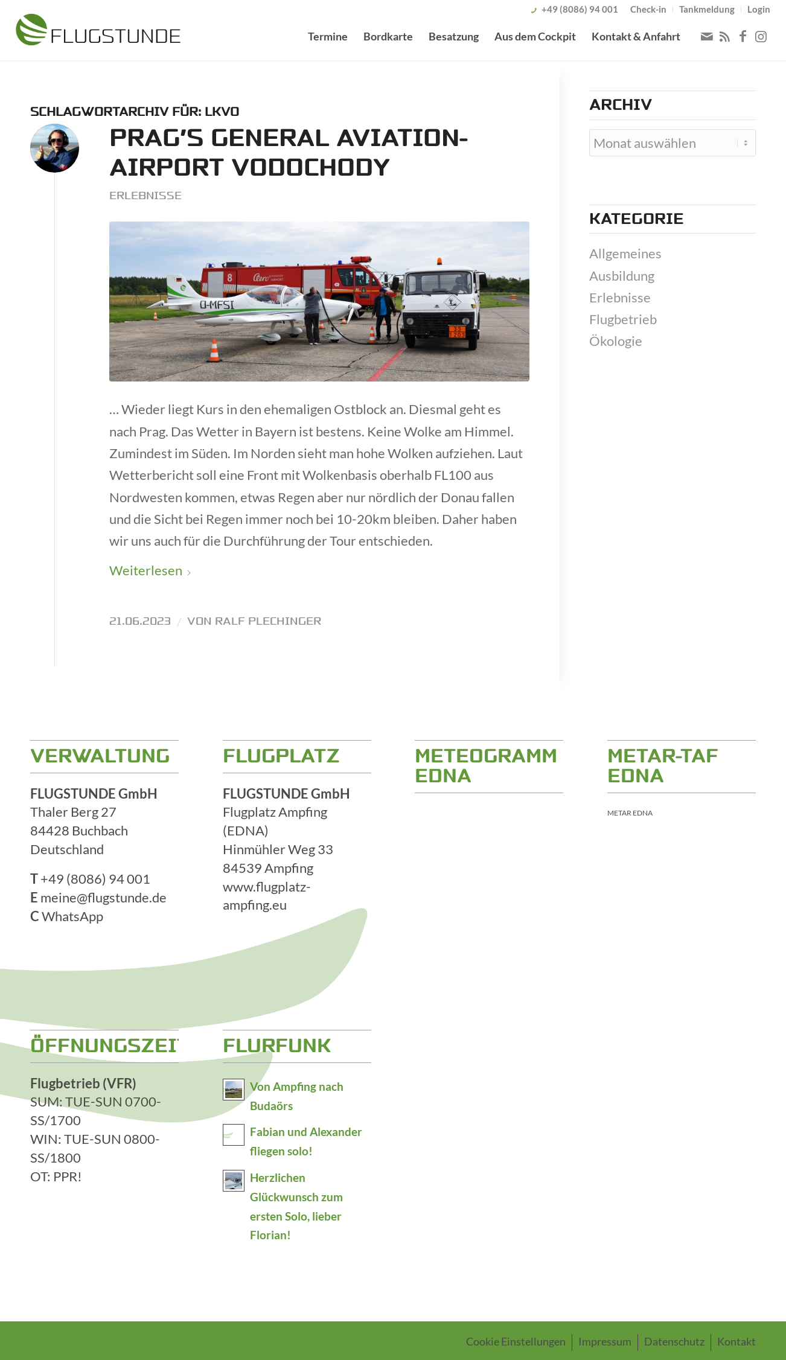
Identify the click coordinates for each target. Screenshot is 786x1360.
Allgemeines (625, 253)
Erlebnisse (145, 195)
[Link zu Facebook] (743, 36)
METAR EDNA (630, 812)
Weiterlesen (150, 570)
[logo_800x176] (98, 32)
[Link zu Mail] (707, 36)
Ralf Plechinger (268, 621)
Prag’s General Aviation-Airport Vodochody (288, 153)
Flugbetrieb (623, 319)
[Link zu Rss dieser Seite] (725, 36)
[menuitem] (648, 9)
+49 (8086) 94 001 (580, 9)
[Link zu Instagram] (761, 36)
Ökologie (615, 341)
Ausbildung (621, 275)
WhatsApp (72, 916)
